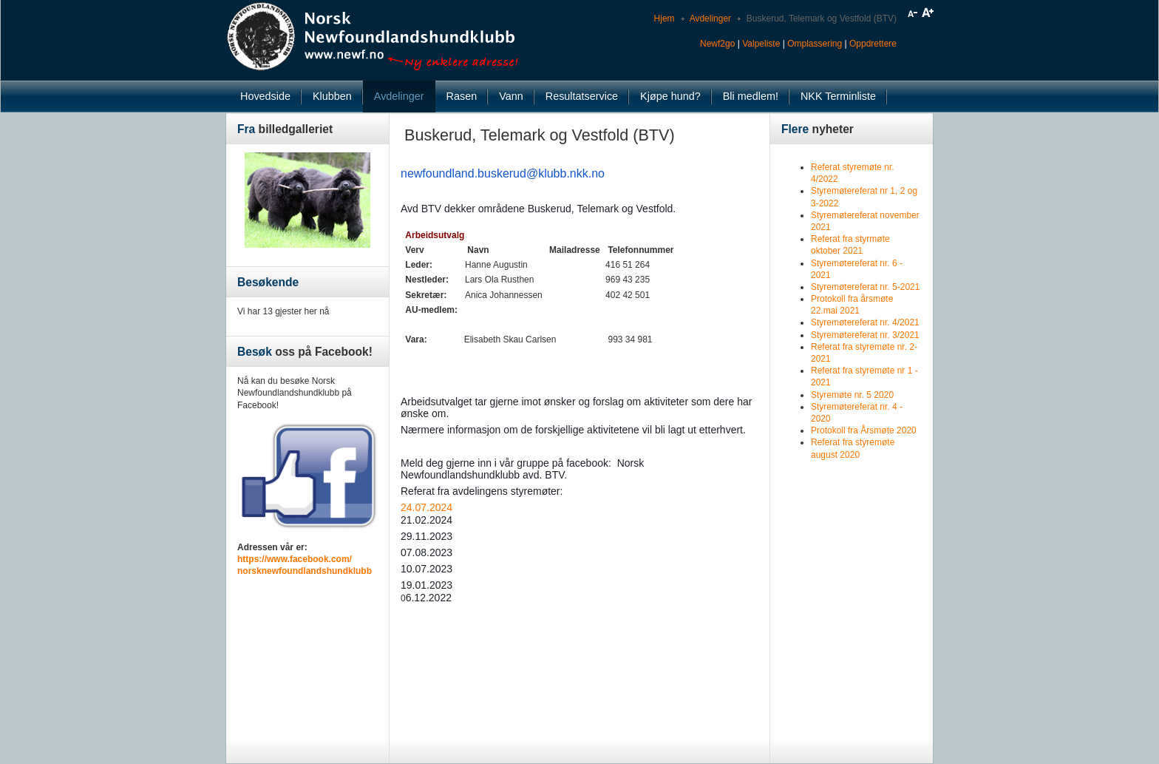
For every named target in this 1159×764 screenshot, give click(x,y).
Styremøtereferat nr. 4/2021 (865, 322)
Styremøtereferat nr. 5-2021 (865, 287)
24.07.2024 (426, 507)
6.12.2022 (429, 598)
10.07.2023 (426, 569)
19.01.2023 (426, 585)
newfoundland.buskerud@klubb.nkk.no (503, 173)
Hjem (664, 18)
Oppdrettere (873, 43)
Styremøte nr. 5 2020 (852, 395)
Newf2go (717, 43)
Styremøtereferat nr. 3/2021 (865, 335)
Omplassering (814, 43)
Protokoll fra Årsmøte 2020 (864, 430)
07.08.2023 (426, 552)
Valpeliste (761, 43)
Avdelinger (710, 18)
